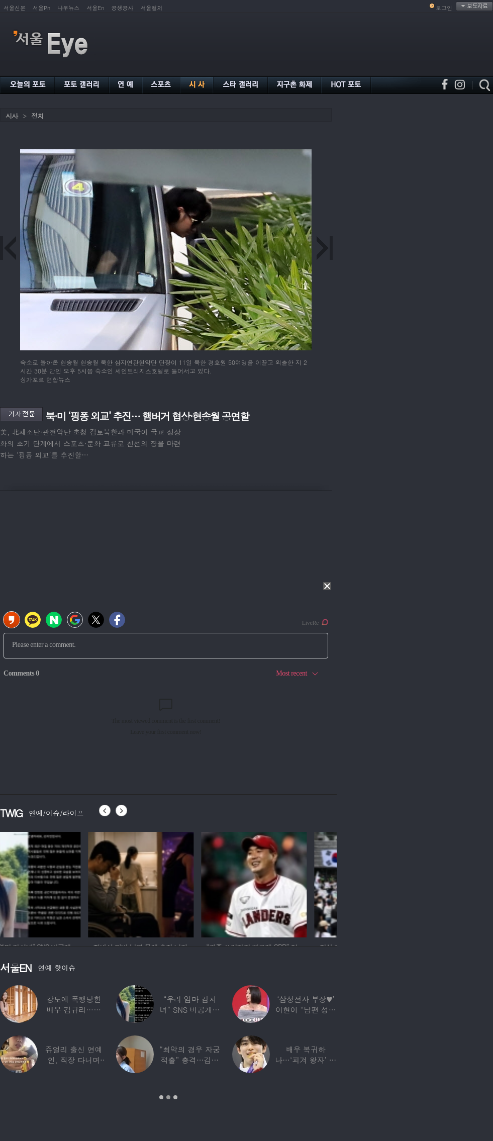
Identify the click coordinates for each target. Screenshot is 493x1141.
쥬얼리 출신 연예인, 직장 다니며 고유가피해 (74, 1060)
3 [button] (175, 1097)
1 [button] (161, 1097)
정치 (37, 116)
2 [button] (168, 1097)
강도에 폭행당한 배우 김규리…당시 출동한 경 (73, 1009)
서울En (95, 8)
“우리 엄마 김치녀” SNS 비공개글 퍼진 (190, 1009)
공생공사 (123, 8)
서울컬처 (152, 8)
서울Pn (41, 8)
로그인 (444, 8)
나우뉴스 (68, 8)
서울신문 (15, 8)
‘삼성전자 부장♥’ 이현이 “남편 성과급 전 (305, 1009)
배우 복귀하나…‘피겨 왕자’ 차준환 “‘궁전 (305, 1060)
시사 (12, 116)
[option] (53, 883)
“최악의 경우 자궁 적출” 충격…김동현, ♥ (189, 1060)
